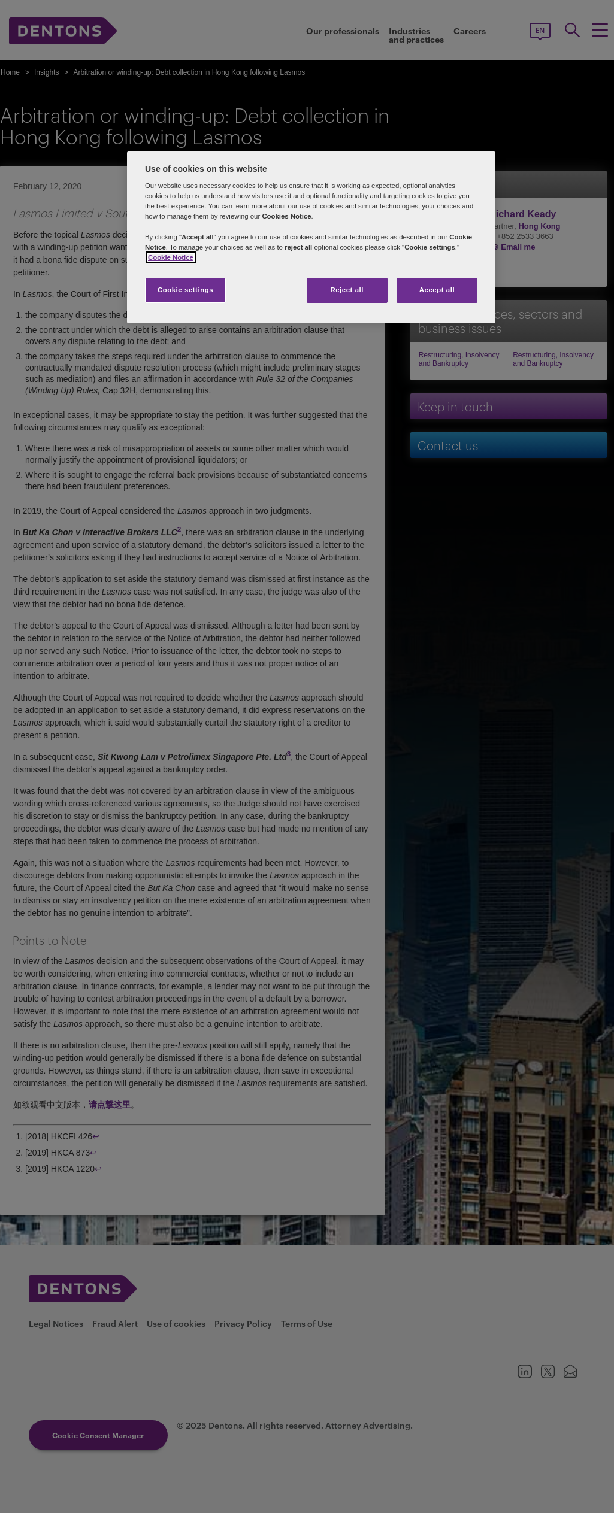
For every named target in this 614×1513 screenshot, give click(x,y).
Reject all (347, 289)
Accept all (437, 289)
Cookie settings (185, 289)
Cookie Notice (170, 257)
